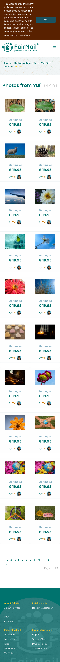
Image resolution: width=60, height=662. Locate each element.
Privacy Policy (39, 643)
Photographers (23, 62)
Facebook (10, 648)
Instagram (9, 634)
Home (8, 62)
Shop (7, 612)
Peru (36, 62)
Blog (6, 643)
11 (43, 559)
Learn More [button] (25, 35)
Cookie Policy (39, 648)
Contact (8, 621)
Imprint (36, 634)
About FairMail (12, 607)
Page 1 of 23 (51, 567)
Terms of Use (39, 638)
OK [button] (45, 20)
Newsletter (10, 638)
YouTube (9, 652)
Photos (18, 66)
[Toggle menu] (54, 46)
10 (38, 559)
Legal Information (42, 629)
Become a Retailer (42, 607)
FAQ (6, 616)
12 (48, 559)
